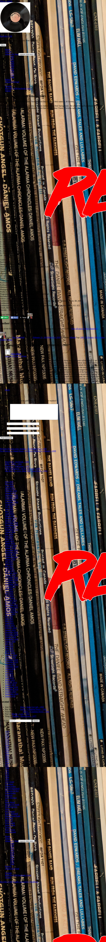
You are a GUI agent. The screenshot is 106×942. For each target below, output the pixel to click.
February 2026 (11, 494)
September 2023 (11, 560)
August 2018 (10, 699)
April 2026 (9, 489)
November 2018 (11, 692)
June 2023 (9, 567)
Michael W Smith (12, 808)
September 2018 (11, 697)
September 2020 (11, 642)
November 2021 (11, 610)
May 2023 (9, 569)
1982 (12, 61)
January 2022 (10, 606)
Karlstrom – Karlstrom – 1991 (17, 469)
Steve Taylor (10, 828)
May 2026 (9, 487)
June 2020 (9, 649)
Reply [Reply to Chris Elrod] (7, 390)
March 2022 (10, 601)
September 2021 (11, 615)
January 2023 (10, 578)
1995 (7, 782)
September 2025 (11, 505)
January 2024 (10, 551)
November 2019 (11, 665)
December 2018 (11, 690)
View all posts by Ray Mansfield (84, 329)
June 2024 (9, 539)
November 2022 (11, 583)
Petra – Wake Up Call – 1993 (32, 710)
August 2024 (10, 535)
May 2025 (9, 514)
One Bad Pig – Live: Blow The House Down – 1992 (26, 474)
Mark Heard (10, 805)
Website (3, 436)
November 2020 (11, 638)
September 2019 (11, 670)
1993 (7, 778)
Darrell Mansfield (12, 792)
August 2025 (10, 508)
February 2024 (11, 549)
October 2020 (10, 640)
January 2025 (10, 523)
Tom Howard (10, 835)
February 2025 (11, 521)
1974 (7, 735)
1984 (12, 66)
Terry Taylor (10, 833)
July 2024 (9, 537)
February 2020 (11, 658)
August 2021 (10, 617)
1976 (7, 739)
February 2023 (11, 576)
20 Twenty (89, 337)
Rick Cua (9, 824)
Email (3, 431)
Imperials (9, 798)
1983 (12, 64)
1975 (7, 737)
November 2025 (11, 501)
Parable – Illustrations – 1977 (24, 719)
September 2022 (11, 587)
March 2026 (10, 492)
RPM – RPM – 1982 (13, 467)
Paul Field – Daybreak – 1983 (17, 465)
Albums (8, 52)
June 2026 (9, 485)
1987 (12, 73)
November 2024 (11, 528)
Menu (3, 45)
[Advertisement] (26, 139)
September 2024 (11, 533)
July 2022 (9, 592)
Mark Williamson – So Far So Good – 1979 (22, 472)
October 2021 (10, 613)
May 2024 (9, 542)
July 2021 (9, 619)
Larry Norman (11, 801)
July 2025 (9, 510)
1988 (12, 75)
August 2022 (10, 590)
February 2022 (11, 603)
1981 (12, 59)
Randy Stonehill (11, 817)
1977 (7, 741)
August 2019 (10, 672)
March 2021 (10, 628)
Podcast (8, 79)
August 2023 (10, 562)
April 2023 (9, 571)
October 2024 (10, 530)
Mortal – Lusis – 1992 (21, 717)
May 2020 (9, 651)
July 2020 (9, 647)
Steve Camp (10, 826)
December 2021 (11, 608)
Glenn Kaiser (10, 796)
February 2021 (11, 631)
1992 (7, 776)
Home (7, 49)
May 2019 (9, 679)
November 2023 (11, 555)
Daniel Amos (10, 789)
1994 (7, 780)
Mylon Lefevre (11, 810)
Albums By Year (11, 54)
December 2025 (11, 498)
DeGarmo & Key (12, 794)
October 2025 (10, 503)
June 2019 (9, 676)
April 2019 (9, 681)
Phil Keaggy (10, 814)
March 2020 (10, 656)
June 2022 (9, 594)
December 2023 (11, 553)
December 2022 (11, 581)
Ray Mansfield (18, 337)
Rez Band (9, 821)
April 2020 (9, 654)
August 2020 (10, 644)
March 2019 (10, 683)
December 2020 (11, 635)
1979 (7, 746)
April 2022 (9, 599)
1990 (7, 771)
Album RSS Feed (12, 82)
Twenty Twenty (6, 340)
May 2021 (9, 624)
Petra (7, 812)
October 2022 (10, 585)
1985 (12, 68)
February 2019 (11, 686)
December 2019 (11, 663)
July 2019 (9, 674)
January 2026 (10, 496)
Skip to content (6, 1)
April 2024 (9, 544)
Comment (4, 422)
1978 (7, 744)
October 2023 (10, 558)
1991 (7, 773)
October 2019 (10, 667)
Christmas (9, 787)
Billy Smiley (100, 337)
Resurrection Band (12, 819)
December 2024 (11, 526)
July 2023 (9, 565)
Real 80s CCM (6, 36)
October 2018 (10, 695)
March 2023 (10, 574)
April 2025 (9, 517)
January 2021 (10, 633)
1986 (12, 70)
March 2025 (10, 519)
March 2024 (10, 546)
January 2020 (10, 660)
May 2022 (9, 597)
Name (3, 427)
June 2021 (9, 622)
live (6, 803)
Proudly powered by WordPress (25, 885)
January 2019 (10, 688)
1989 (12, 77)
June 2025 (9, 512)
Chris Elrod (16, 354)
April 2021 (9, 626)
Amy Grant (9, 785)
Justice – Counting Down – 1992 (33, 712)
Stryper (8, 830)
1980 (12, 57)
